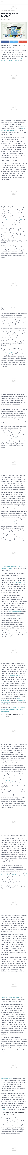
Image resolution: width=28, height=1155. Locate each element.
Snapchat (16, 60)
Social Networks (11, 10)
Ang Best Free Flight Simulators (18, 1096)
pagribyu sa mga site (7, 398)
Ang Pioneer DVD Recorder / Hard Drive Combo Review (18, 1070)
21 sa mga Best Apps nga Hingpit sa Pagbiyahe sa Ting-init (18, 987)
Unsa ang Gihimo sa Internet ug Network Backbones (18, 975)
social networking (19, 412)
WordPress (15, 631)
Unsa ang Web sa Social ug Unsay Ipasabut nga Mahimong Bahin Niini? (13, 515)
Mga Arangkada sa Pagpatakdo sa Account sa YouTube (18, 881)
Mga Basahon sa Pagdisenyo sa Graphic (18, 1063)
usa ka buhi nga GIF (15, 441)
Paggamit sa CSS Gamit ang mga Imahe (17, 1103)
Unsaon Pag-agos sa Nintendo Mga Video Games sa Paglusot (18, 1031)
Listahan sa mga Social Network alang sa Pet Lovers (18, 927)
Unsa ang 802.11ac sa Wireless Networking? (17, 1076)
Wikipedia (23, 102)
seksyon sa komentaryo (8, 375)
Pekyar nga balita (6, 761)
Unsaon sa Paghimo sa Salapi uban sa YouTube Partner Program (17, 907)
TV (21, 171)
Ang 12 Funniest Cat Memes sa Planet (18, 914)
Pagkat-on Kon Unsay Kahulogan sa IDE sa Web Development (18, 1037)
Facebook (19, 58)
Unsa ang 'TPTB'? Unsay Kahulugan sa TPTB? (16, 888)
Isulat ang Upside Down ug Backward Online (16, 1090)
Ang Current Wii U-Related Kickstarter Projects (16, 982)
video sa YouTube (6, 360)
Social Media (4, 10)
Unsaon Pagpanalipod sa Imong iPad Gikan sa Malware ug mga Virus (18, 995)
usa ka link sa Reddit (13, 481)
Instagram (10, 60)
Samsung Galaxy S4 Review (17, 1050)
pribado (3, 792)
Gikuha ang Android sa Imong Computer (17, 1010)
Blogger (24, 631)
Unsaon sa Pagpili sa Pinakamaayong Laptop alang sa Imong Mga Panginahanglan (18, 1024)
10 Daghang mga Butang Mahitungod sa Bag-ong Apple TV (18, 963)
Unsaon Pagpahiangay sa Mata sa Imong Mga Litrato (18, 1017)
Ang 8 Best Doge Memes (16, 893)
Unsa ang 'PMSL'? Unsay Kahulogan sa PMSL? (16, 933)
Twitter (3, 60)
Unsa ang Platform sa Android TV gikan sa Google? (18, 1057)
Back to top (14, 1148)
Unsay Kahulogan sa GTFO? (17, 1003)
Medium (9, 631)
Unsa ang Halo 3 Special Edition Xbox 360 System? (18, 969)
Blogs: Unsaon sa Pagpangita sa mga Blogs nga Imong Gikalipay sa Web (18, 1084)
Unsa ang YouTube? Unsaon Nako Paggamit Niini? (17, 920)
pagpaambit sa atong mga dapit (10, 705)
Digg (2, 102)
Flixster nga (10, 562)
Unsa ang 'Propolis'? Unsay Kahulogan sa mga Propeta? (17, 900)
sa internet (8, 171)
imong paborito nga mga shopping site (13, 396)
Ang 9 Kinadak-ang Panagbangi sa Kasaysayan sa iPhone (18, 1044)
